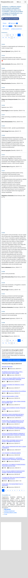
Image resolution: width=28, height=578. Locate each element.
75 (6, 37)
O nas (5, 542)
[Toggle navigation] (25, 2)
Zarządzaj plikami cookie (10, 540)
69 (10, 35)
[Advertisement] (14, 55)
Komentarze (18, 26)
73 (22, 35)
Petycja (4, 23)
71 (16, 35)
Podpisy (7, 26)
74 (3, 37)
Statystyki (6, 29)
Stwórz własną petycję (14, 388)
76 (9, 37)
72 (19, 35)
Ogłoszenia (13, 23)
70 (13, 35)
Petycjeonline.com (7, 2)
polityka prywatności (16, 29)
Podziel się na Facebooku (10, 18)
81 (14, 37)
